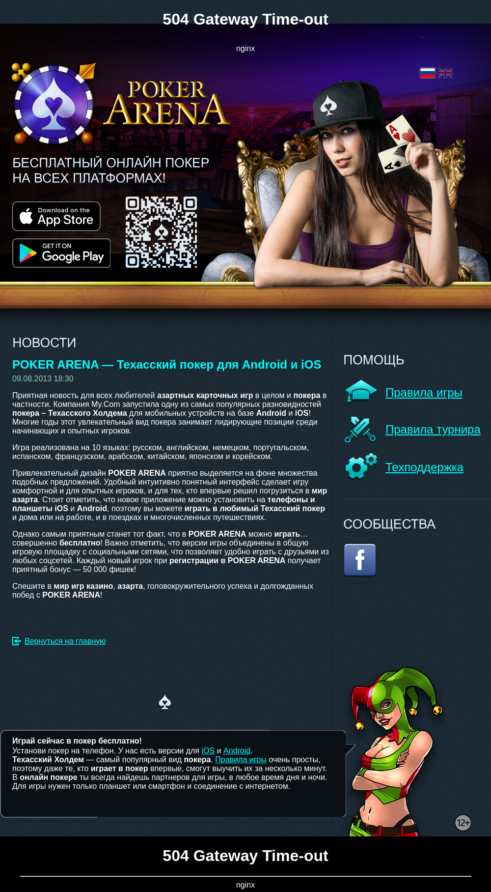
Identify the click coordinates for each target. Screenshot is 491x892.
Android (236, 751)
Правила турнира (433, 429)
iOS (208, 751)
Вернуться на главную (65, 641)
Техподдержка (424, 467)
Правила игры (424, 392)
